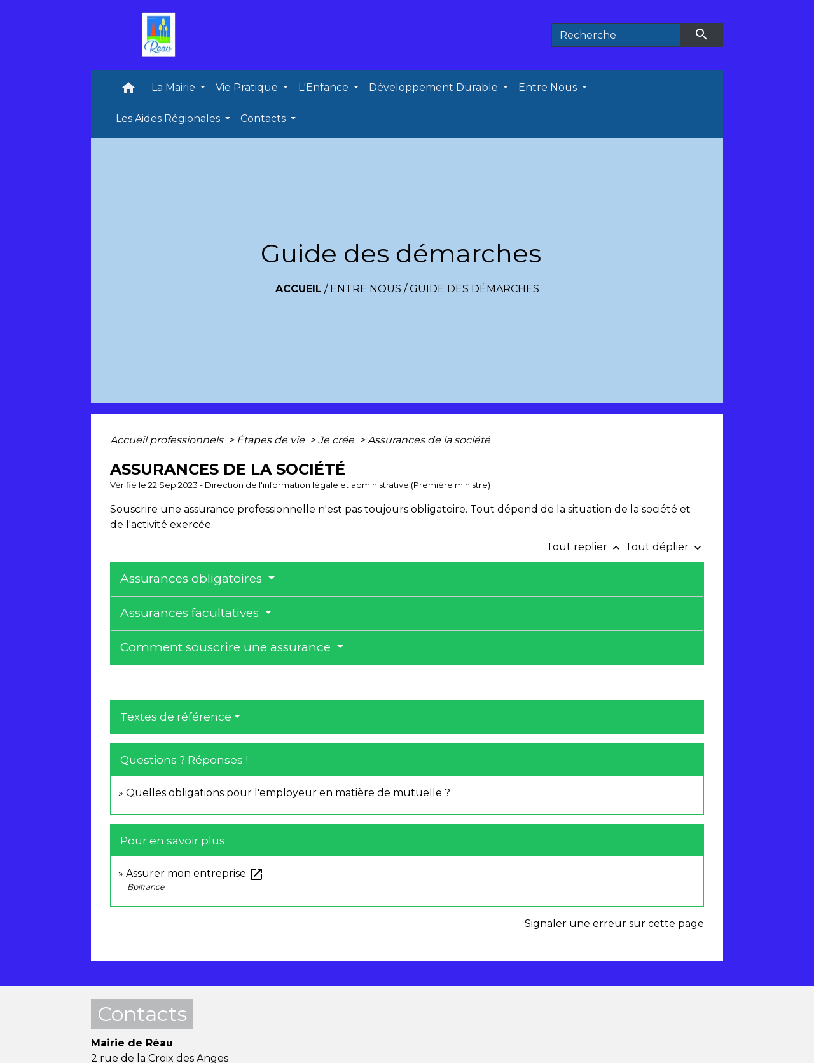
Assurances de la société (429, 440)
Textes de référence (175, 716)
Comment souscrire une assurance (227, 647)
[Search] (615, 35)
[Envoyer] (702, 35)
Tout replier (585, 547)
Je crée (337, 440)
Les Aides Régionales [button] (169, 118)
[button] (128, 90)
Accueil (298, 289)
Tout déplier (664, 547)
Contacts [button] (264, 118)
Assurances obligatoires (192, 578)
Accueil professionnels (168, 440)
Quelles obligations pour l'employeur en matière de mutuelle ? (288, 793)
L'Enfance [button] (324, 87)
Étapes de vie (272, 440)
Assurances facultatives (191, 613)
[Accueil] (161, 35)
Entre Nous (365, 289)
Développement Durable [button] (434, 87)
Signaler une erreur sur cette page (614, 923)
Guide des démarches (474, 289)
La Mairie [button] (174, 87)
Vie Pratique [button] (248, 87)
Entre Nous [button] (548, 87)
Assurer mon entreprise (195, 873)
